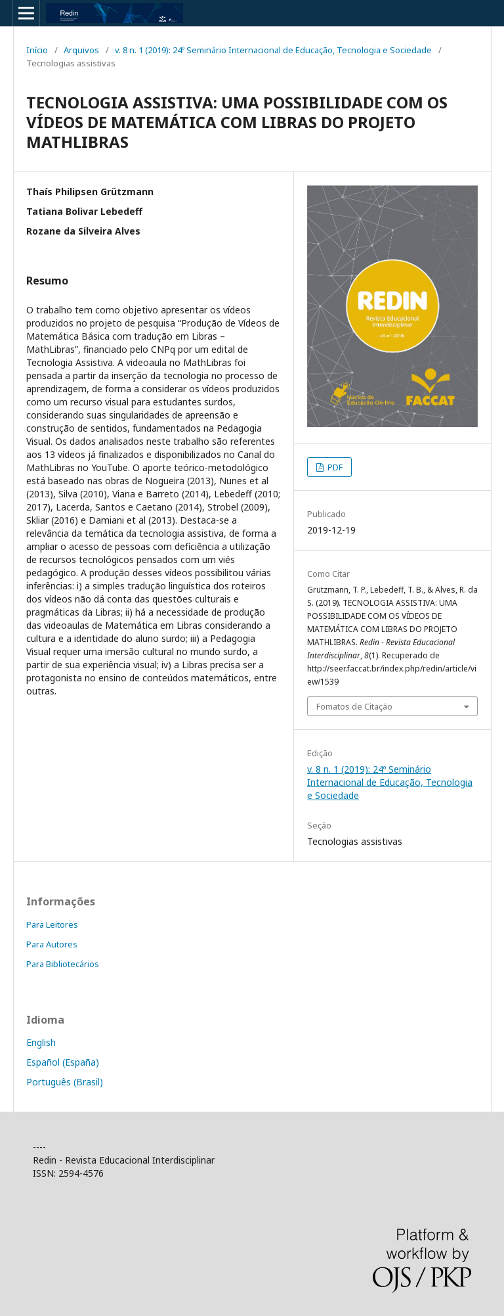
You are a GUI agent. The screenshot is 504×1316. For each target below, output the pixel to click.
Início (37, 50)
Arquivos (81, 50)
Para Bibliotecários (62, 964)
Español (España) (62, 1062)
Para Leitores (52, 924)
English (41, 1042)
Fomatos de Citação (354, 706)
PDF (334, 467)
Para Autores (51, 944)
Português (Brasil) (64, 1082)
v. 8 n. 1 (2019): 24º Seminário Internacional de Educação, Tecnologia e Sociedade (273, 50)
